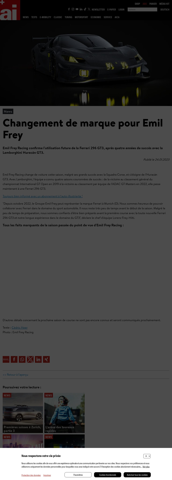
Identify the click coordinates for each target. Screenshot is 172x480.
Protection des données (31, 475)
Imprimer (47, 475)
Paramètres (78, 474)
